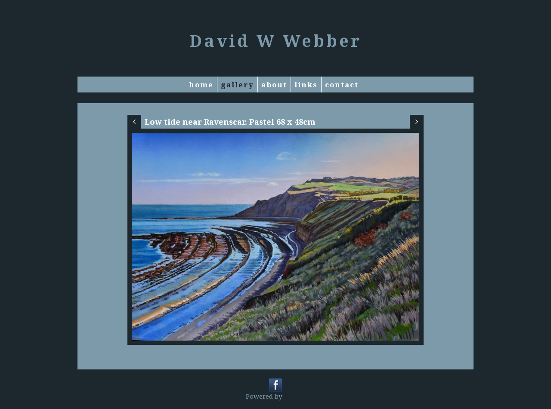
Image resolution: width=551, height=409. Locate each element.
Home (201, 84)
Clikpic (294, 396)
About (274, 84)
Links (306, 84)
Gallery (237, 84)
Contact (342, 84)
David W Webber (275, 40)
